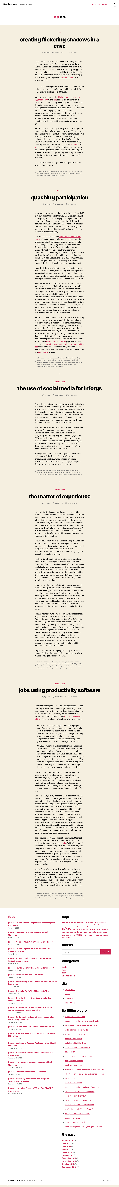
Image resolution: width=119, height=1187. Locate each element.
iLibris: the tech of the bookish (77, 1047)
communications (51, 360)
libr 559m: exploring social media (78, 1056)
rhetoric (48, 898)
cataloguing (54, 662)
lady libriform (70, 1052)
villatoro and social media (75, 1122)
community (60, 360)
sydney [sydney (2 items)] (63, 935)
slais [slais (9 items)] (85, 932)
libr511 (74, 664)
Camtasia (75, 144)
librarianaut (69, 998)
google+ (68, 994)
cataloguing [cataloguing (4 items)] (89, 922)
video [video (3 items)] (63, 937)
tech (59, 33)
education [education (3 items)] (100, 925)
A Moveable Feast (66, 77)
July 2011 (66, 1143)
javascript (47, 896)
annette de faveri (56, 358)
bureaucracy (41, 360)
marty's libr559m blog (74, 1061)
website (74, 898)
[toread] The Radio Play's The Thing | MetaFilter (28, 991)
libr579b (53, 364)
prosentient (64, 173)
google (76, 894)
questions (72, 666)
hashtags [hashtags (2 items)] (64, 927)
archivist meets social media (76, 1030)
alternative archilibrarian (75, 1017)
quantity (71, 173)
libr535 (79, 664)
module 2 (60, 364)
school (48, 366)
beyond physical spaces (75, 1034)
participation (41, 366)
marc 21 (39, 666)
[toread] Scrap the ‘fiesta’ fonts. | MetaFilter (27, 1072)
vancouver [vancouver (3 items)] (90, 935)
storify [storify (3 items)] (105, 932)
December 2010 (69, 1158)
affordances (41, 470)
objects (63, 472)
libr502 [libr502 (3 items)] (99, 927)
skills (57, 898)
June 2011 (66, 1146)
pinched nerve (56, 666)
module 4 (53, 173)
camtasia (59, 171)
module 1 (57, 472)
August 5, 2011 (59, 52)
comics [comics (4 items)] (96, 922)
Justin (48, 52)
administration (41, 358)
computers (69, 662)
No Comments (72, 503)
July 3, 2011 (59, 503)
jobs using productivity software (59, 690)
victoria (69, 668)
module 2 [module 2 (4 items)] (93, 929)
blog (78, 358)
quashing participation (59, 197)
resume (78, 666)
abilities (39, 662)
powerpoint (70, 896)
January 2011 (68, 1155)
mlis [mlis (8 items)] (80, 929)
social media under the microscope (79, 1105)
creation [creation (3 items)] (93, 925)
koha (41, 173)
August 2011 (67, 1140)
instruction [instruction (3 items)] (83, 927)
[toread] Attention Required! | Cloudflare (25, 975)
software (48, 668)
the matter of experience (59, 496)
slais (43, 668)
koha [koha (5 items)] (89, 927)
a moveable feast (42, 171)
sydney (74, 474)
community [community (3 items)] (102, 922)
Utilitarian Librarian (72, 1118)
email (64, 894)
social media (51, 175)
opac (58, 173)
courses (39, 362)
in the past (39, 147)
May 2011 (66, 1149)
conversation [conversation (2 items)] (77, 925)
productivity (78, 896)
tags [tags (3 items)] (67, 935)
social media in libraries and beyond (79, 1091)
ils (70, 470)
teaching (64, 668)
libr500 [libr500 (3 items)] (94, 927)
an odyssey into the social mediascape (81, 1025)
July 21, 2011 (59, 204)
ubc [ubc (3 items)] (85, 935)
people (77, 472)
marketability (47, 666)
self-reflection (41, 175)
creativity (71, 171)
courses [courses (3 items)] (88, 925)
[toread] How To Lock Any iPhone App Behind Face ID (31, 968)
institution (40, 472)
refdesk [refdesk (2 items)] (71, 932)
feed (11, 917)
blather (53, 171)
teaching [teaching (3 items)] (72, 935)
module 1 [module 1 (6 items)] (86, 929)
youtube (61, 175)
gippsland (40, 664)
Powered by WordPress (35, 1180)
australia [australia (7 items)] (77, 923)
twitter (61, 366)
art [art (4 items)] (72, 922)
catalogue (58, 470)
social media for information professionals (82, 1087)
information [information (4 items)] (75, 927)
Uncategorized (68, 976)
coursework (102, 4)
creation (65, 171)
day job (52, 894)
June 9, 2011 (59, 697)
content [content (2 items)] (71, 925)
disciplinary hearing (57, 362)
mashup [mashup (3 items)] (75, 929)
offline (65, 364)
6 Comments (72, 204)
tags (56, 175)
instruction (64, 664)
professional (41, 898)
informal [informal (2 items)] (69, 927)
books (64, 967)
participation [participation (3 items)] (104, 929)
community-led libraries (71, 360)
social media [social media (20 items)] (95, 932)
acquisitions (46, 662)
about (94, 4)
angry (48, 358)
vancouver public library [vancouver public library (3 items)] (101, 935)
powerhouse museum (51, 474)
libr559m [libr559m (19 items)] (67, 929)
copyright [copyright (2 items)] (83, 925)
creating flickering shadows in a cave (59, 42)
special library (56, 668)
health (81, 894)
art (50, 171)
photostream (70, 1003)
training (68, 898)
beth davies (72, 358)
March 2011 (67, 1152)
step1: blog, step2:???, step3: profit (79, 1109)
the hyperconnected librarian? (77, 1113)
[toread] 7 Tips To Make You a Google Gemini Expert (30, 942)
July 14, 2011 (59, 395)
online (70, 364)
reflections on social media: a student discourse (84, 1074)
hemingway (78, 171)
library (59, 191)
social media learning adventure (78, 1100)
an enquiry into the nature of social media (82, 1021)
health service (48, 664)
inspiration (40, 896)
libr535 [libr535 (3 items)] (104, 927)
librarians (58, 896)
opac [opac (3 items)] (98, 929)
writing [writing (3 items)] (68, 937)
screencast (77, 173)
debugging (58, 894)
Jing (55, 100)
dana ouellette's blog (73, 1039)
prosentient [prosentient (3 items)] (65, 932)
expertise (70, 894)
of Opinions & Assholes (56, 341)
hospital (56, 664)
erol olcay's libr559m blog (75, 1043)
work (38, 900)
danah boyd (43, 352)
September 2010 (69, 1167)
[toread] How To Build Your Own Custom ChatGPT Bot (31, 1027)
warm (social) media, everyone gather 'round (83, 1127)
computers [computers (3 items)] (65, 925)
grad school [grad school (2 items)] (106, 925)
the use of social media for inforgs (59, 388)
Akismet (10, 1185)
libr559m (46, 173)
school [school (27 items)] (78, 932)
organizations (70, 472)
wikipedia (80, 898)
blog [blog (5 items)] (82, 922)
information (75, 470)
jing (38, 173)
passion (63, 896)
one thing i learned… (73, 1065)
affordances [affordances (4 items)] (66, 922)
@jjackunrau (70, 990)
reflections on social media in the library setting (84, 1069)
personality (40, 474)
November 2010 (69, 1161)
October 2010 (68, 1164)
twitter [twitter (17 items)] (79, 935)
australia (65, 358)
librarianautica (10, 4)
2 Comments (73, 52)
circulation (62, 662)
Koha (64, 843)
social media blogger (73, 1083)
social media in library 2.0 (75, 1096)
